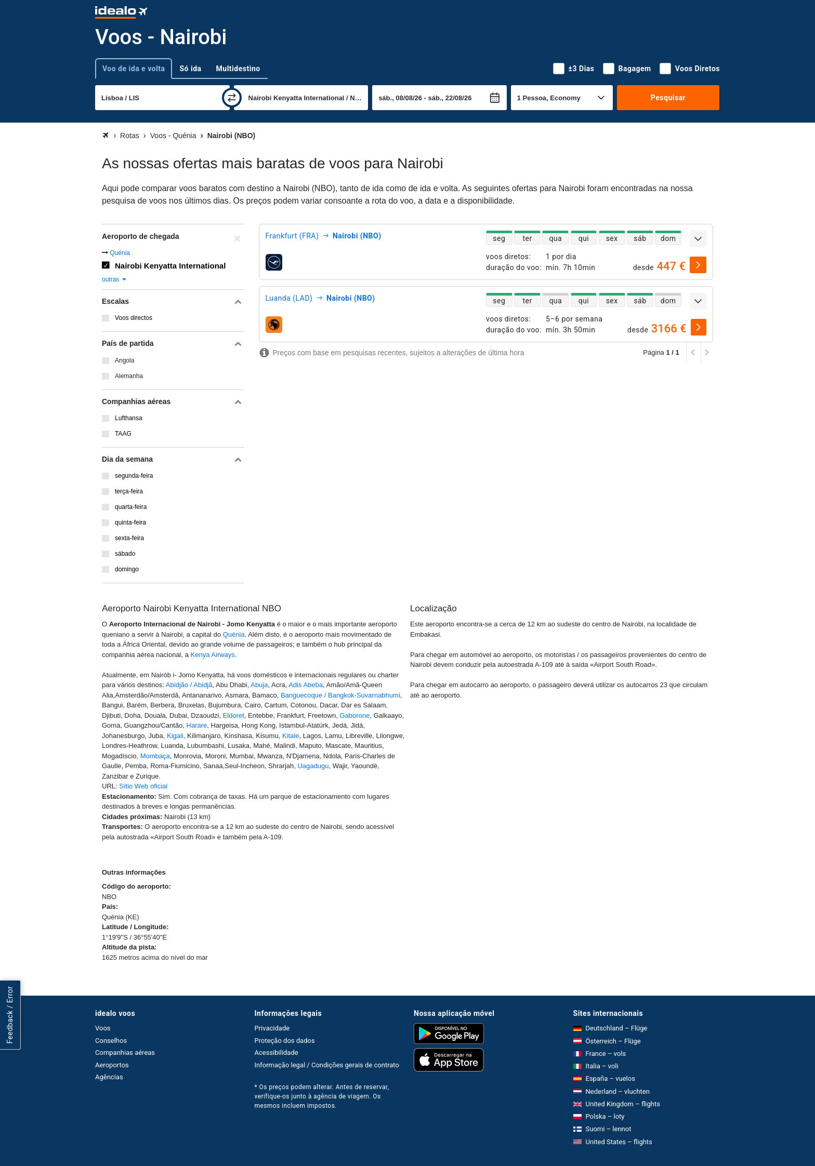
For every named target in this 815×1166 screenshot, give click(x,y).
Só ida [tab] (190, 68)
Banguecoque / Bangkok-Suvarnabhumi (340, 695)
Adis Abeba (305, 685)
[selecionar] (698, 265)
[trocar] (232, 98)
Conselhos (111, 1040)
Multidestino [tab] (238, 68)
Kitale (290, 736)
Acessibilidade (276, 1052)
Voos (103, 1028)
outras (114, 279)
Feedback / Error (10, 1014)
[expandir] (698, 239)
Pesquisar (668, 97)
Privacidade (272, 1028)
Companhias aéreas (125, 1052)
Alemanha (129, 376)
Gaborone (354, 715)
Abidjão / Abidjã (189, 685)
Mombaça (155, 756)
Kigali (175, 736)
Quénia (120, 253)
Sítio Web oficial (143, 786)
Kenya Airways (213, 655)
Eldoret (233, 715)
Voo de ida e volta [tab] (133, 68)
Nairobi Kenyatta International (170, 265)
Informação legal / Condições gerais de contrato (327, 1065)
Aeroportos (112, 1065)
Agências (109, 1077)
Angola (124, 360)
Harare (197, 725)
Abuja (259, 685)
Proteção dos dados (285, 1040)
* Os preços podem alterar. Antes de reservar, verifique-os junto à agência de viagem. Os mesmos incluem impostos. (322, 1096)
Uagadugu (312, 766)
